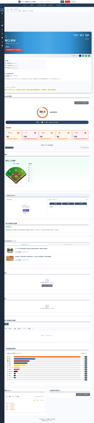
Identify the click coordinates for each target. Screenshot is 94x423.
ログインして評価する (81, 102)
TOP (8, 9)
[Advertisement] (49, 20)
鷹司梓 (53, 207)
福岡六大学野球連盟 (56, 89)
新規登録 (73, 1)
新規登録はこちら (29, 213)
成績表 (10, 325)
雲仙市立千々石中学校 (25, 89)
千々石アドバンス (16, 89)
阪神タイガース (14, 43)
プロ (12, 9)
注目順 (69, 204)
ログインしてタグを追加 (14, 87)
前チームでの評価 (14, 147)
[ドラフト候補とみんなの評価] (28, 1)
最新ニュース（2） (29, 245)
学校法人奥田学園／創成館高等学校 (37, 89)
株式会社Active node (48, 422)
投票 (86, 358)
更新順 (57, 204)
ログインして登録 (49, 287)
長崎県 (10, 89)
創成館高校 (13, 63)
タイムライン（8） (70, 245)
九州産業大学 (13, 65)
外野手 (16, 9)
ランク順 (81, 204)
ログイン (67, 1)
